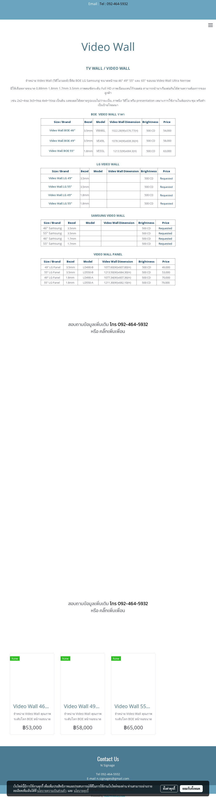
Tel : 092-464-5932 (114, 3)
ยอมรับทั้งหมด (191, 788)
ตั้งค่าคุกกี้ (169, 788)
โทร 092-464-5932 (129, 324)
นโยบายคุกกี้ (81, 791)
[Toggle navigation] (210, 25)
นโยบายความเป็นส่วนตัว (51, 791)
